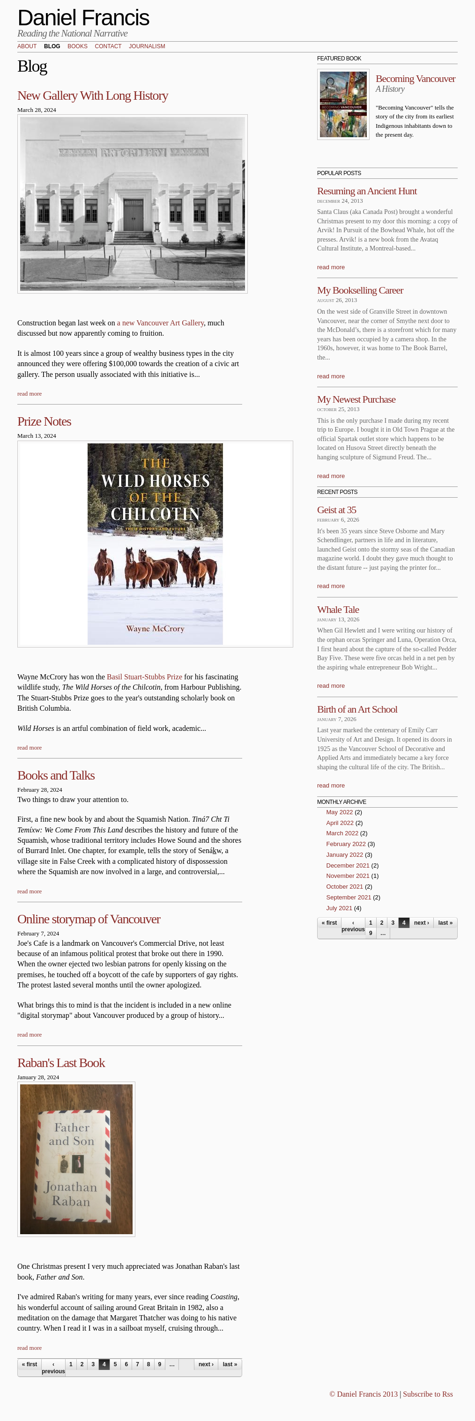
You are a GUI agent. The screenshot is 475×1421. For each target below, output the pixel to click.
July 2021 (340, 908)
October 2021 (345, 886)
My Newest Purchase (356, 399)
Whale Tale (338, 609)
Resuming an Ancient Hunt (367, 191)
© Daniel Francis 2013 (363, 1394)
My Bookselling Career (360, 290)
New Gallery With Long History (92, 95)
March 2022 (343, 833)
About (27, 47)
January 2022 (345, 854)
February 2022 (346, 843)
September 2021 (349, 897)
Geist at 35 (336, 509)
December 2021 (348, 865)
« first (29, 1364)
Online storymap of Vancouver (88, 919)
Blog (52, 47)
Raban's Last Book (61, 1062)
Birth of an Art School (357, 709)
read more (29, 393)
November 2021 (348, 875)
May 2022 (340, 812)
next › (206, 1364)
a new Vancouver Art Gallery (160, 323)
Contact (108, 47)
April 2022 (340, 822)
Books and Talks (56, 775)
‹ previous (53, 1367)
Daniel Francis (83, 17)
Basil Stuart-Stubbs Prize (144, 677)
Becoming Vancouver (415, 78)
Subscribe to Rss (428, 1394)
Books (77, 47)
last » (230, 1364)
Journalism (147, 47)
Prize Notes (44, 421)
